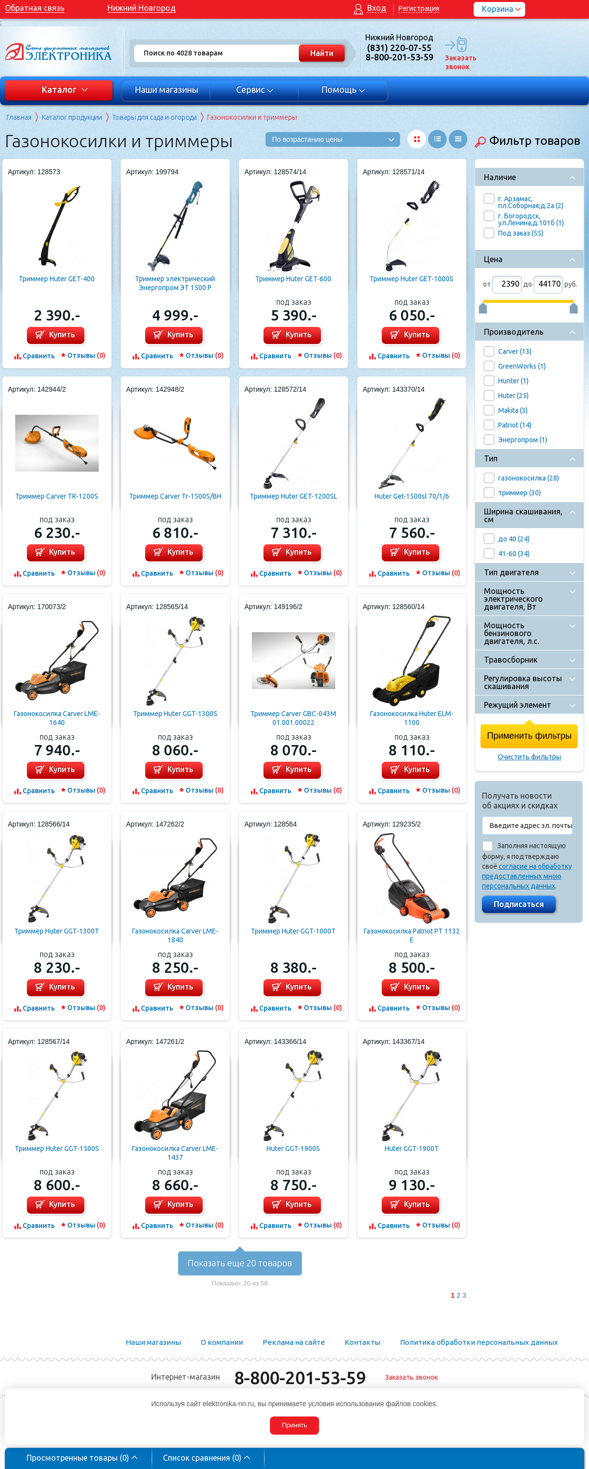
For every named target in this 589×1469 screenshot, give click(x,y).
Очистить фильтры (529, 757)
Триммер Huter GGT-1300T (56, 931)
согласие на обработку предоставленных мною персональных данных (527, 876)
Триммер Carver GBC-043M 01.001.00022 (293, 718)
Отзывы (86, 355)
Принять (294, 1425)
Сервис (255, 89)
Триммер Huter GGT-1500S (57, 1148)
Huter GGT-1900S (293, 1148)
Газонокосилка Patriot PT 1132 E (412, 935)
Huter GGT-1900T (412, 1148)
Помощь (343, 89)
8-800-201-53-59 (300, 1377)
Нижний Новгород (141, 7)
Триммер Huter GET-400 (57, 279)
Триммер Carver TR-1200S (56, 496)
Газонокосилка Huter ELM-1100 (412, 718)
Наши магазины (166, 89)
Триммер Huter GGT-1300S (175, 714)
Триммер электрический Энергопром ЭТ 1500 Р (175, 283)
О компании (222, 1342)
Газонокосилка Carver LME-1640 (57, 718)
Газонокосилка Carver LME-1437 (175, 1153)
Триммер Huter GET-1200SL (293, 496)
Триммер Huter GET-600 (293, 279)
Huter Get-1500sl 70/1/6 (412, 496)
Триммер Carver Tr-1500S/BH (175, 496)
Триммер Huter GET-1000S (412, 279)
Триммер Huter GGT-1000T (293, 931)
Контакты (362, 1342)
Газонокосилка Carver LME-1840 (175, 935)
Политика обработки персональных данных (479, 1342)
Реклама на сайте (294, 1342)
